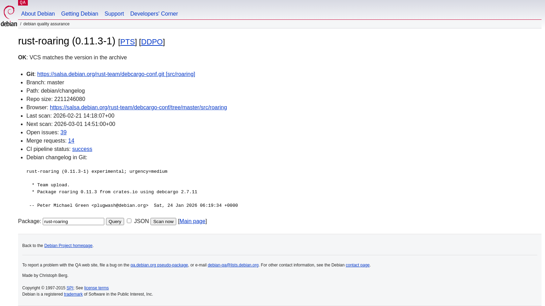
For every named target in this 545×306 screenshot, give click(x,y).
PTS (127, 41)
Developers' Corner (154, 14)
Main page (192, 221)
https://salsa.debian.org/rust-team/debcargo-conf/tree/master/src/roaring (138, 107)
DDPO (152, 41)
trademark (73, 294)
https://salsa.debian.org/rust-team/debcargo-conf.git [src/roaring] (116, 74)
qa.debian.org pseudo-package (159, 265)
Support (114, 14)
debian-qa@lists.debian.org (233, 265)
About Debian (38, 14)
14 (71, 141)
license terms (96, 288)
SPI (70, 288)
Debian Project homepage (68, 245)
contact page (358, 265)
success (82, 149)
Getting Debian (79, 14)
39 (63, 132)
